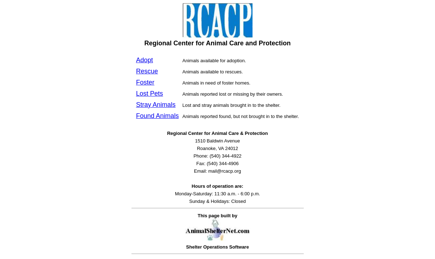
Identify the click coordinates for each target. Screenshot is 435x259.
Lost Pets (149, 93)
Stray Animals (156, 104)
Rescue (147, 71)
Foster (145, 82)
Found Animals (157, 115)
